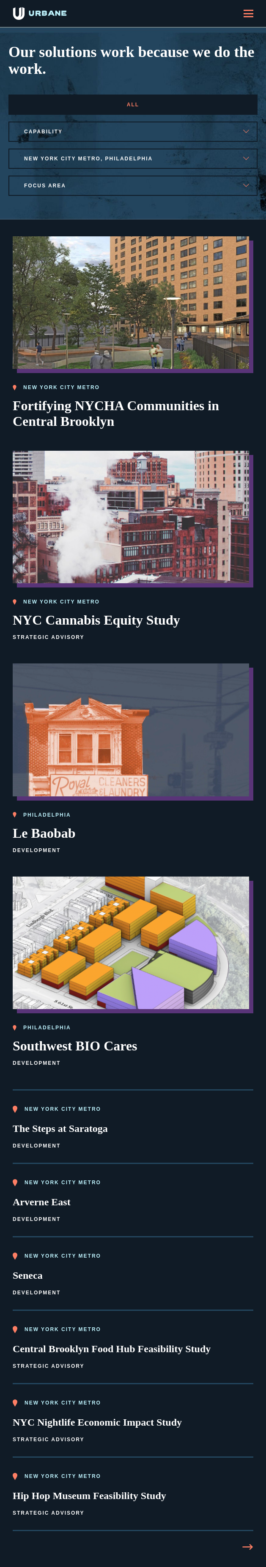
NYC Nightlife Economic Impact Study (97, 1422)
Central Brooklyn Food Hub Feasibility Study (112, 1349)
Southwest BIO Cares (75, 1045)
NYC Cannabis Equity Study (96, 620)
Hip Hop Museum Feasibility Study (89, 1496)
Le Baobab (44, 833)
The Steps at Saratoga (60, 1128)
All (133, 105)
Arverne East (42, 1202)
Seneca (28, 1275)
